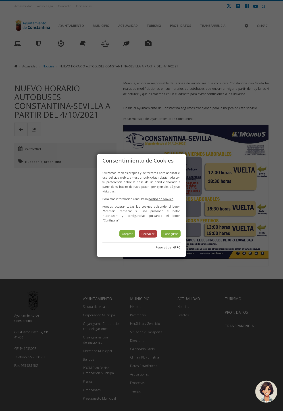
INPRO (176, 247)
